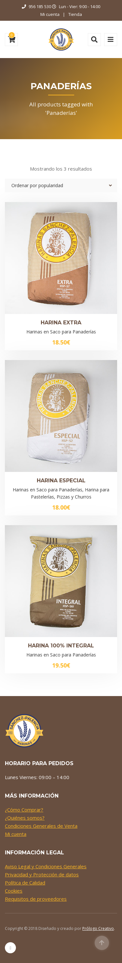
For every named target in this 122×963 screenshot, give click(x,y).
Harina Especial (61, 480)
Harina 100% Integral (61, 646)
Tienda (75, 14)
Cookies (13, 890)
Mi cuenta (50, 14)
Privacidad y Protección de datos (42, 874)
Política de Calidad (25, 882)
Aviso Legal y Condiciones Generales (46, 866)
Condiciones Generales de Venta (41, 826)
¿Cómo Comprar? (24, 809)
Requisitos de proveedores (36, 899)
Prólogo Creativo (98, 928)
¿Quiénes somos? (25, 817)
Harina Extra (61, 322)
